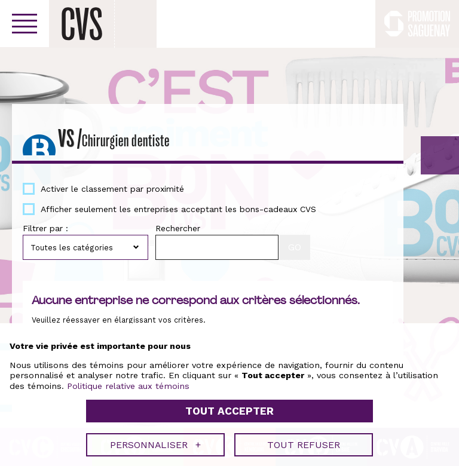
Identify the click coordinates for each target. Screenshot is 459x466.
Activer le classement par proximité (112, 189)
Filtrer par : (45, 228)
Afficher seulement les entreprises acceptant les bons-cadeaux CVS (178, 209)
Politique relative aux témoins (128, 383)
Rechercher (177, 228)
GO (440, 155)
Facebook (359, 24)
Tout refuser (303, 441)
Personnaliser (155, 441)
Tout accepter (229, 409)
